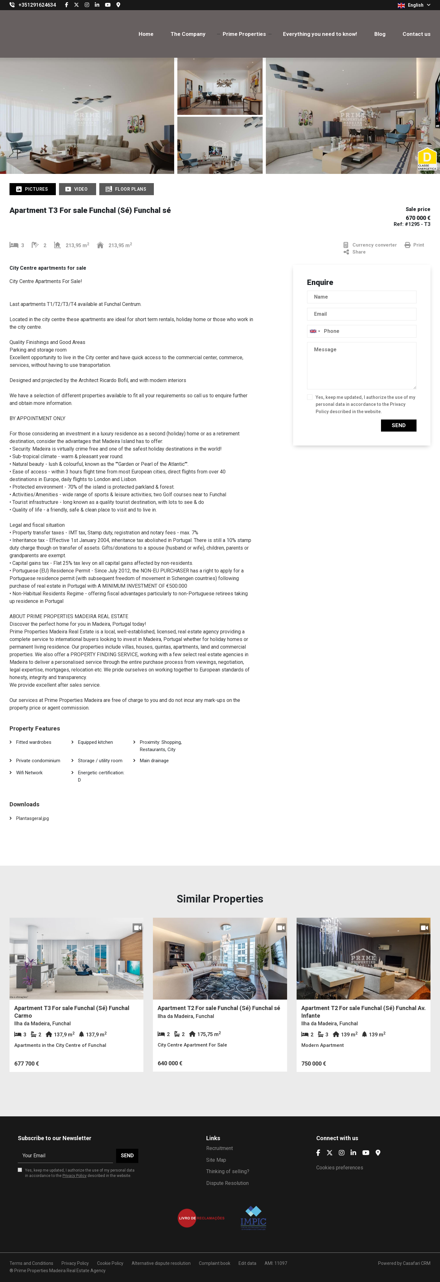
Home (146, 34)
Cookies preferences (339, 1168)
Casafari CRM (416, 1263)
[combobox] (361, 331)
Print (414, 245)
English (414, 5)
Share (355, 252)
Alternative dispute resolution (161, 1263)
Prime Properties (244, 34)
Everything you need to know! (320, 34)
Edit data (247, 1263)
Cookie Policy (110, 1263)
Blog (379, 34)
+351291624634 (37, 5)
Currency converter (370, 245)
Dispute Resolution (227, 1183)
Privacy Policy (74, 1175)
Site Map (216, 1160)
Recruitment (219, 1148)
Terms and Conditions (31, 1263)
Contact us (416, 34)
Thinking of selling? (227, 1171)
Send (399, 425)
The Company (188, 34)
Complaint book (214, 1263)
